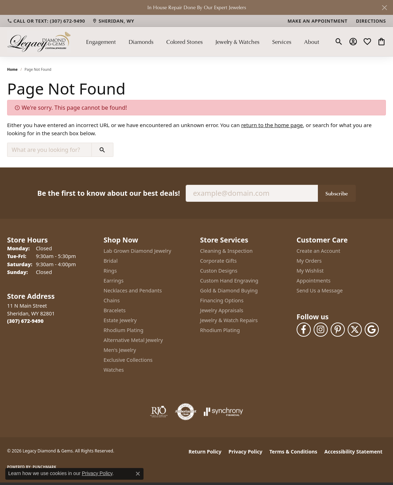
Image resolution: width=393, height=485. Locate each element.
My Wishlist (310, 270)
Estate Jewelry (119, 320)
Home (12, 69)
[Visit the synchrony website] (223, 412)
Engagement (101, 42)
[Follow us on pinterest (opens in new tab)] (338, 330)
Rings (110, 270)
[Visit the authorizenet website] (186, 412)
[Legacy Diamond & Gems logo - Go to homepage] (39, 41)
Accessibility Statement (353, 451)
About (311, 42)
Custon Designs (218, 270)
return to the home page (272, 125)
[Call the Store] (25, 321)
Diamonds (141, 42)
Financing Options (222, 300)
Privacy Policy (245, 451)
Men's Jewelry (119, 350)
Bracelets (114, 310)
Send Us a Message (320, 290)
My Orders (309, 260)
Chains (111, 300)
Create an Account (318, 250)
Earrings (113, 280)
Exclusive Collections (127, 359)
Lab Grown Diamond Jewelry (137, 250)
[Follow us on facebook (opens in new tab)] (304, 330)
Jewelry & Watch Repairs (229, 320)
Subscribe (336, 193)
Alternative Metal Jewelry (133, 340)
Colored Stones (184, 42)
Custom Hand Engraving (229, 280)
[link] (46, 21)
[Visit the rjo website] (159, 412)
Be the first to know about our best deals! (108, 193)
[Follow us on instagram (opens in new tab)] (321, 330)
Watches (113, 369)
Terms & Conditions (293, 451)
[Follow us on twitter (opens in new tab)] (355, 330)
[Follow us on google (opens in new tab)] (372, 330)
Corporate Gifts (218, 260)
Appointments (314, 280)
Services (281, 42)
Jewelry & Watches (237, 42)
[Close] (384, 7)
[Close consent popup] (138, 474)
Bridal (110, 260)
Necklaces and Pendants (132, 290)
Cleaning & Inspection (226, 250)
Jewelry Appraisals (221, 310)
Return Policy (205, 451)
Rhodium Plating (123, 330)
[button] (339, 42)
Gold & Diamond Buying (229, 290)
